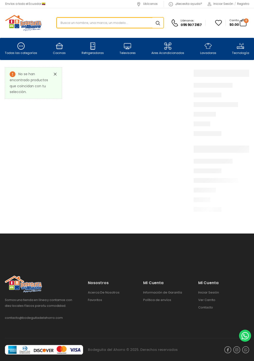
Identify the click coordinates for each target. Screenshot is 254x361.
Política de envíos (157, 300)
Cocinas (59, 48)
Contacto (205, 307)
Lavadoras (208, 48)
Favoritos (95, 300)
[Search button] (158, 23)
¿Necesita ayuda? (185, 4)
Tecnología (240, 48)
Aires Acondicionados (167, 48)
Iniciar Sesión (208, 292)
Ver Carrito (206, 300)
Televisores (128, 48)
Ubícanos (147, 4)
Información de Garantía (162, 292)
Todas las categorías (21, 48)
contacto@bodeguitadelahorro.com (34, 317)
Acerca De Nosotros (104, 292)
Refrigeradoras (93, 48)
